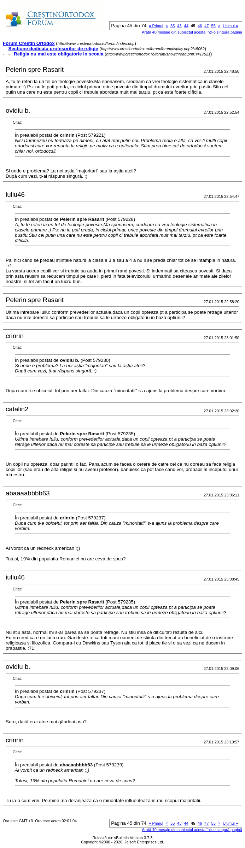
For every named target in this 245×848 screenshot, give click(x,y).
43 (179, 26)
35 (172, 26)
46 (200, 26)
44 (186, 26)
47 (206, 26)
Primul (156, 26)
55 (213, 26)
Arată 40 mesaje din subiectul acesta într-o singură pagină (192, 32)
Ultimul (230, 26)
